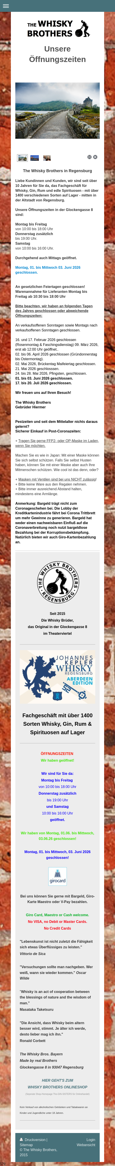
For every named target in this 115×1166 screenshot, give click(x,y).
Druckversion (33, 1140)
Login (91, 1140)
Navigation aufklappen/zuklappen (57, 6)
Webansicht (86, 1145)
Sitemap (26, 1145)
